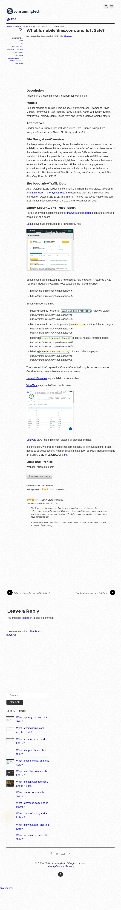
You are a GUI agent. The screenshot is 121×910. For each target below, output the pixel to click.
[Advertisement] (73, 62)
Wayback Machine (59, 192)
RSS (13, 19)
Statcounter (6, 887)
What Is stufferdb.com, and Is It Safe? (28, 592)
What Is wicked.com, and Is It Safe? (95, 592)
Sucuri (30, 224)
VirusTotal (31, 384)
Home (9, 26)
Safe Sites (19, 63)
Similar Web (36, 192)
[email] (63, 853)
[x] (57, 853)
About (50, 865)
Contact (59, 865)
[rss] (69, 853)
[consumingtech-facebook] (51, 853)
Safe (64, 454)
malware (72, 213)
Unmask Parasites (36, 377)
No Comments (17, 52)
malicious (87, 213)
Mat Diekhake (17, 46)
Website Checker (21, 26)
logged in (27, 617)
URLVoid (31, 439)
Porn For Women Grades (16, 59)
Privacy (69, 865)
